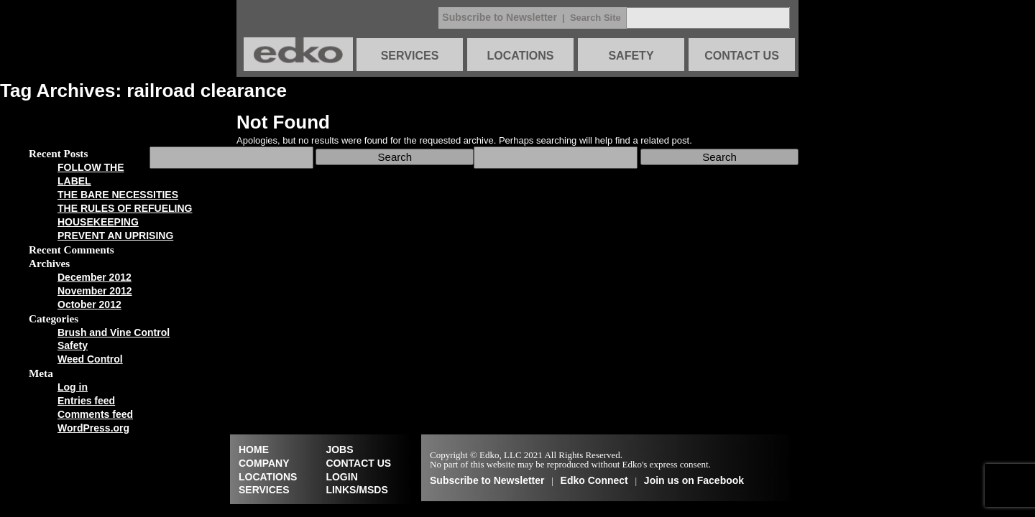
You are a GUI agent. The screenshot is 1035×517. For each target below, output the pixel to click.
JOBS (339, 449)
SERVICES (410, 56)
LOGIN (341, 477)
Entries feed (86, 400)
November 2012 (95, 291)
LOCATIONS (520, 56)
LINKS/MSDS (356, 489)
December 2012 (95, 277)
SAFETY (630, 56)
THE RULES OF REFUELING (125, 208)
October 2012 (89, 304)
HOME (254, 449)
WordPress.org (93, 428)
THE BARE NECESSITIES (118, 194)
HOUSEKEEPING (98, 222)
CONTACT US (741, 56)
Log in (73, 387)
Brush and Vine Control (114, 332)
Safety (73, 345)
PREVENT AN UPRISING (115, 235)
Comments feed (95, 414)
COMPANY (264, 463)
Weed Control (90, 359)
